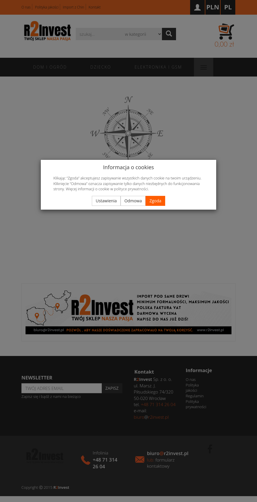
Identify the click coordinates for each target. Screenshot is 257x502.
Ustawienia (106, 200)
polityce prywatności (131, 188)
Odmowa (133, 200)
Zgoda (155, 200)
